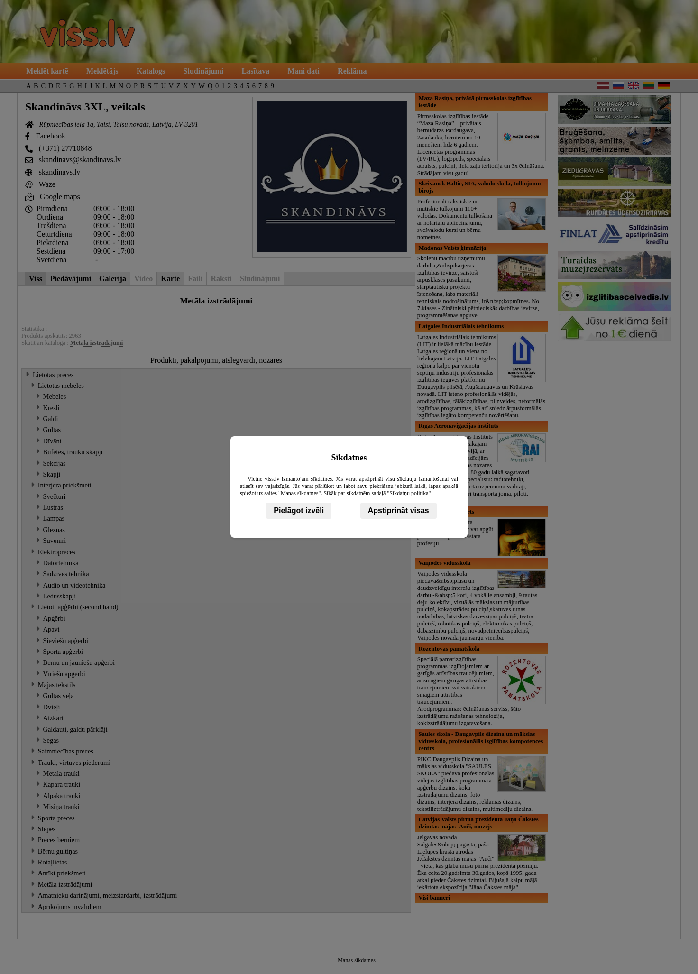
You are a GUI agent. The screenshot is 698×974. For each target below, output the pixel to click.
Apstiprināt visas (398, 510)
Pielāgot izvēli (299, 510)
